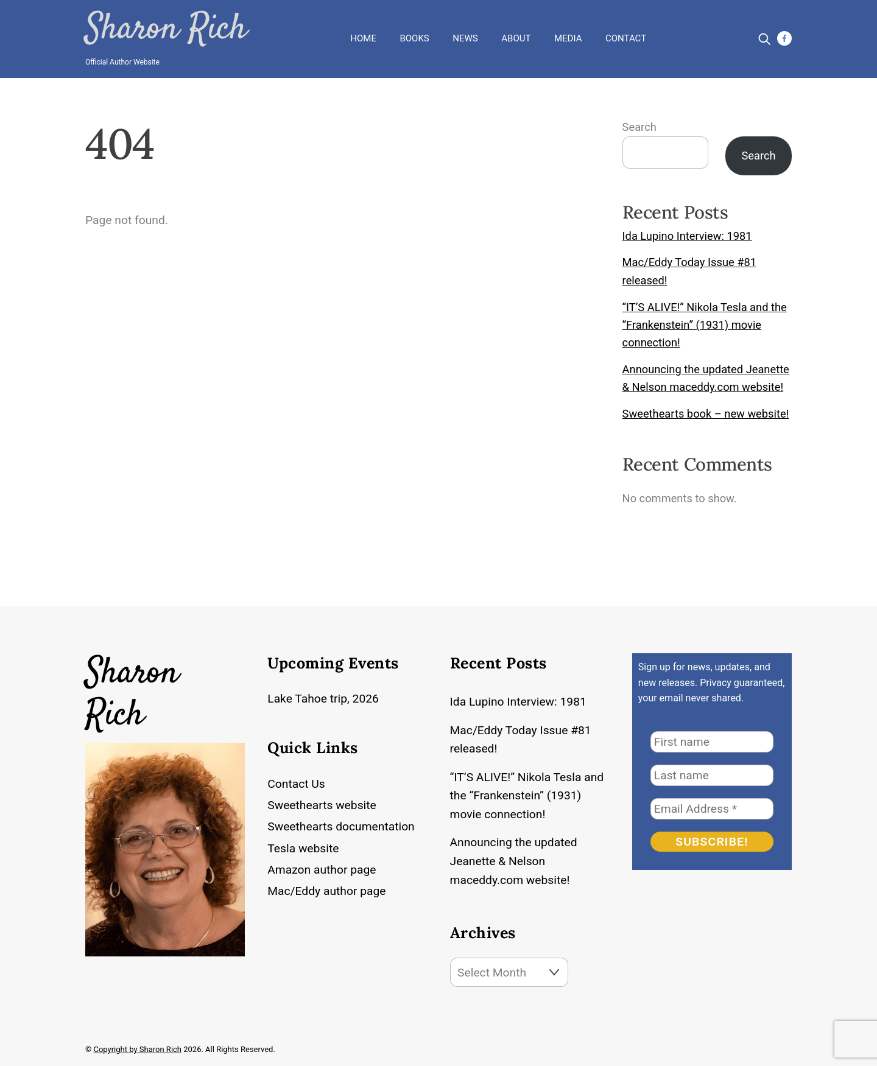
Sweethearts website (321, 805)
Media (568, 38)
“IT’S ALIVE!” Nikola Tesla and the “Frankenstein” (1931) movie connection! (704, 325)
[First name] (711, 741)
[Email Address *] (711, 808)
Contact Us (296, 784)
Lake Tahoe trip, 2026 (323, 699)
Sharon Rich (166, 29)
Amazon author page (321, 870)
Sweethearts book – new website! (705, 413)
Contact (625, 38)
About (515, 38)
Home (363, 38)
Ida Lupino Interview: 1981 (687, 236)
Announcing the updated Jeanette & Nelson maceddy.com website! (513, 861)
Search (639, 127)
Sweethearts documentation (341, 826)
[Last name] (711, 775)
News (465, 38)
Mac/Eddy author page (326, 891)
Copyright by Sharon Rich (137, 1049)
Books (414, 38)
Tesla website (303, 848)
